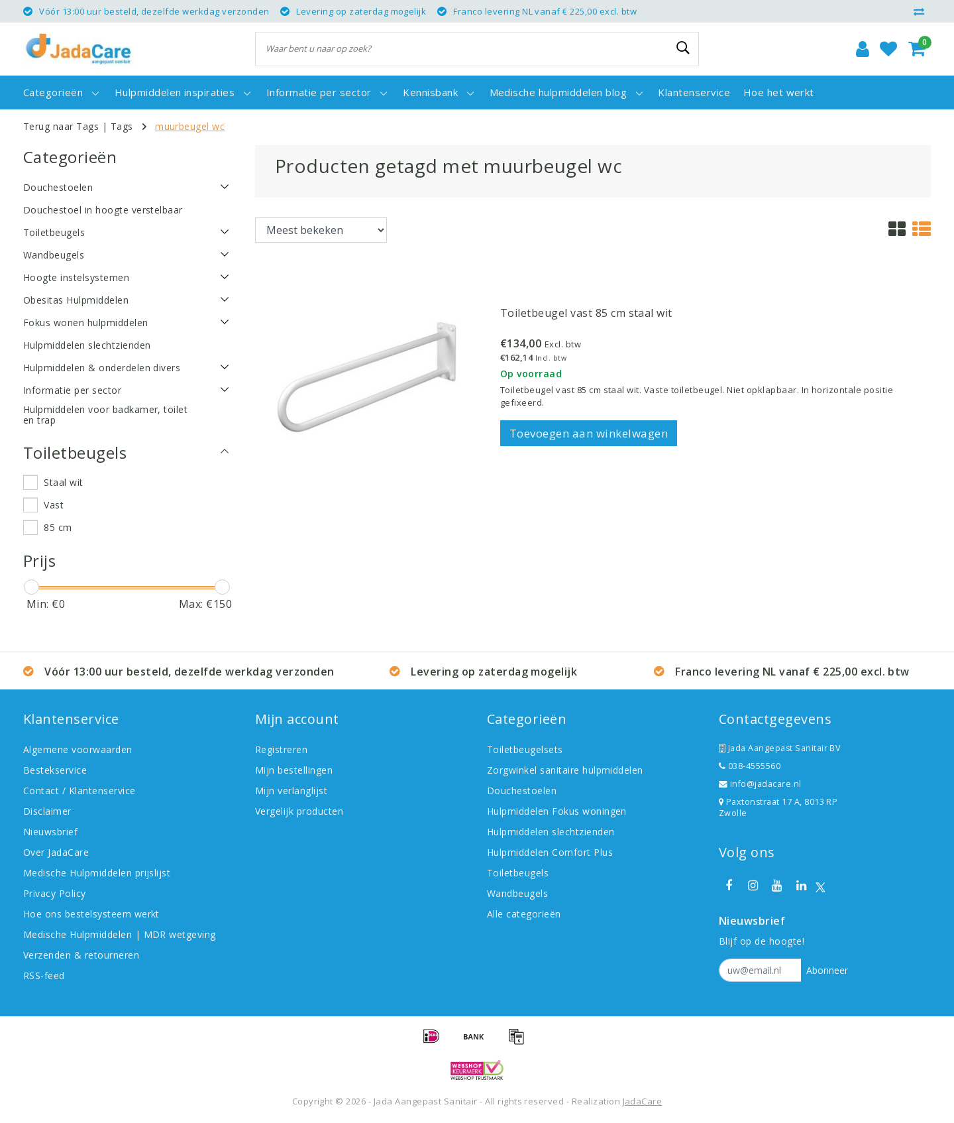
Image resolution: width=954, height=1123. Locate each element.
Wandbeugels (517, 893)
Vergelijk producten (299, 811)
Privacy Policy (54, 893)
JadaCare (642, 1101)
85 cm (58, 527)
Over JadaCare (56, 852)
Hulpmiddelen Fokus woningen (557, 811)
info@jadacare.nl (760, 784)
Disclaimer (47, 811)
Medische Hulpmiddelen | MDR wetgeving (119, 934)
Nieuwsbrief (50, 831)
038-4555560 (749, 766)
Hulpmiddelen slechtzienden (550, 831)
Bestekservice (55, 770)
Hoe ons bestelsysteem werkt (91, 914)
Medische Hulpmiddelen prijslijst (96, 872)
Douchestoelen (521, 790)
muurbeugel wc (190, 126)
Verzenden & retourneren (81, 955)
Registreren (281, 749)
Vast (54, 505)
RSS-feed (44, 975)
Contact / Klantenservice (79, 790)
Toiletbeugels (518, 872)
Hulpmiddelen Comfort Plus (550, 852)
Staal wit (63, 482)
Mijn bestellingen (294, 770)
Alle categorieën (524, 914)
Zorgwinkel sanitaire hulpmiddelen (565, 770)
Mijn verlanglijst (291, 790)
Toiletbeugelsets (525, 749)
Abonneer (827, 970)
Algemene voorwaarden (77, 749)
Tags (122, 126)
